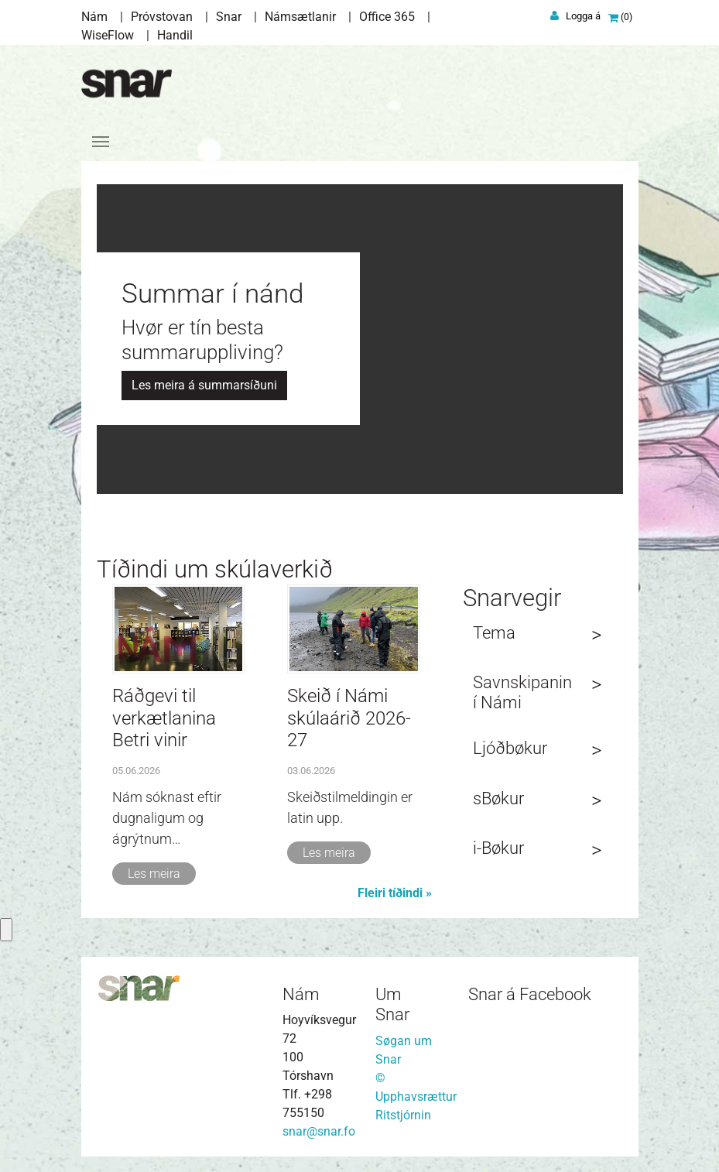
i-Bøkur (498, 848)
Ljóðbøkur (510, 748)
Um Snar (392, 1004)
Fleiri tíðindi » (395, 893)
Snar (228, 16)
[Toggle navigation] (100, 142)
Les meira (154, 873)
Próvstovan (162, 16)
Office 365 (387, 16)
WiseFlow (107, 35)
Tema (494, 633)
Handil (175, 35)
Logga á (583, 16)
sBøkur (498, 798)
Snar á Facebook (529, 994)
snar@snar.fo (318, 1131)
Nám (94, 16)
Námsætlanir (300, 16)
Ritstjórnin (403, 1115)
